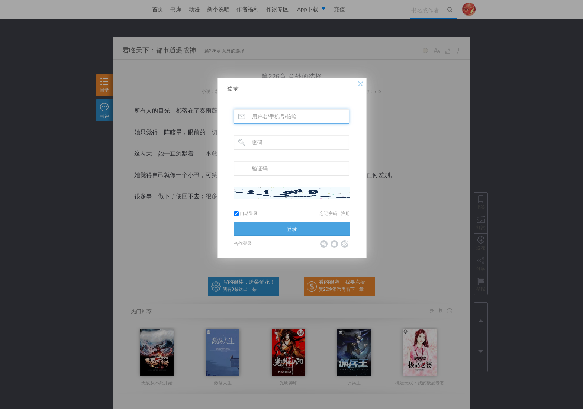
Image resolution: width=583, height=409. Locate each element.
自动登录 (246, 213)
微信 (324, 244)
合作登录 (243, 243)
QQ (334, 244)
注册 (345, 213)
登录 (233, 88)
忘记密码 (328, 213)
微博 (344, 244)
